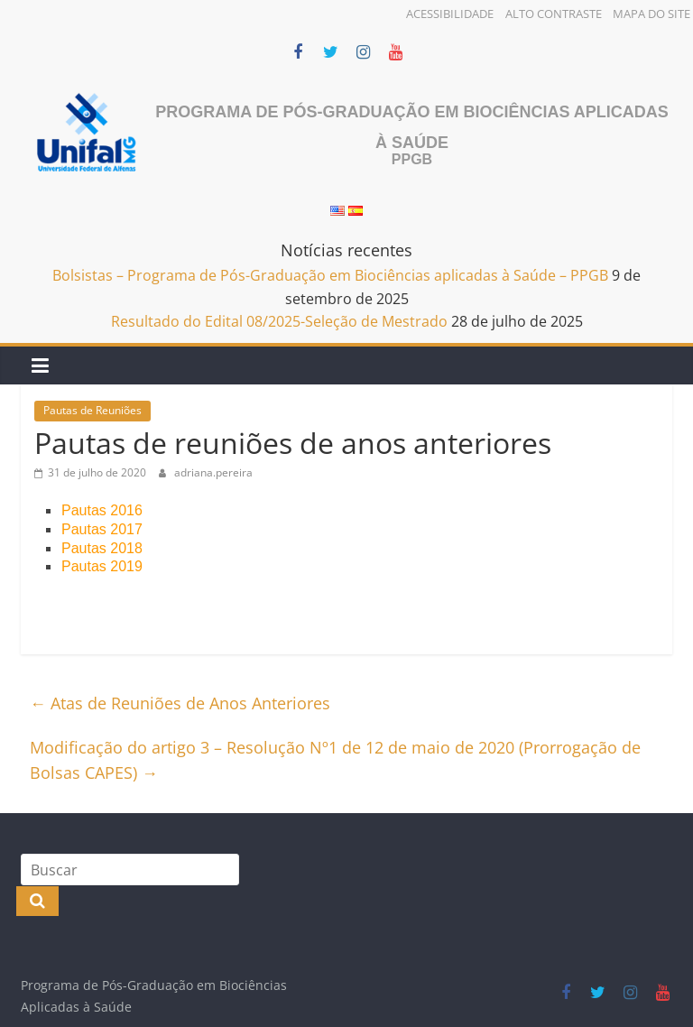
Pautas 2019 (102, 566)
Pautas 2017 (102, 529)
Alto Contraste (553, 13)
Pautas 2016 (102, 510)
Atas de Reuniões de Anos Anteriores (180, 703)
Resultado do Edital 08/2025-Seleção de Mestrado (279, 321)
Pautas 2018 (102, 548)
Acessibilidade (450, 13)
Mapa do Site (651, 13)
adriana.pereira (213, 472)
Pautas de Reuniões (92, 410)
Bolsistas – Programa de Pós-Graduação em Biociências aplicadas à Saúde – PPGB (330, 275)
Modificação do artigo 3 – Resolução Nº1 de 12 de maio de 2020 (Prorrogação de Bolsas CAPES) (335, 760)
